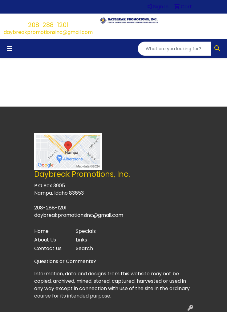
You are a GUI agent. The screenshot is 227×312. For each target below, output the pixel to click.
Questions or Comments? (65, 261)
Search (84, 248)
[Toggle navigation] (9, 48)
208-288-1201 (48, 25)
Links (81, 239)
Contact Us (48, 248)
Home (41, 231)
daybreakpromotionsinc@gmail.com (48, 32)
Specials (86, 231)
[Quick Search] (174, 49)
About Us (45, 239)
